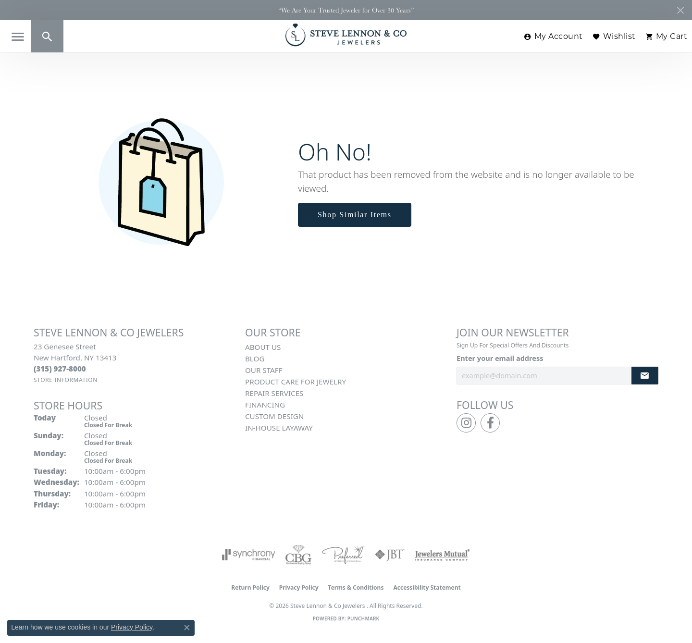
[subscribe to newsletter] (644, 375)
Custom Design (274, 416)
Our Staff (264, 370)
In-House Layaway (279, 428)
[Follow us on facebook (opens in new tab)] (490, 423)
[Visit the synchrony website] (248, 555)
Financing (265, 404)
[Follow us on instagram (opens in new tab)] (466, 423)
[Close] (680, 10)
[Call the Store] (60, 368)
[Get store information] (66, 380)
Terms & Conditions (356, 587)
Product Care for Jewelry (295, 381)
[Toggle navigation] (18, 36)
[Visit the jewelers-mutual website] (442, 555)
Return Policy (250, 587)
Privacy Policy (299, 587)
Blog (254, 358)
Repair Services (274, 393)
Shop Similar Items (355, 214)
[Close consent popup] (187, 628)
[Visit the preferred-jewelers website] (343, 555)
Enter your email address (500, 358)
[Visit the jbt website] (389, 555)
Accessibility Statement (426, 587)
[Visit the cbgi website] (298, 555)
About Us (263, 347)
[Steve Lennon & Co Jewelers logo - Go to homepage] (346, 34)
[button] (47, 36)
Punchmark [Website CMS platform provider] (363, 618)
